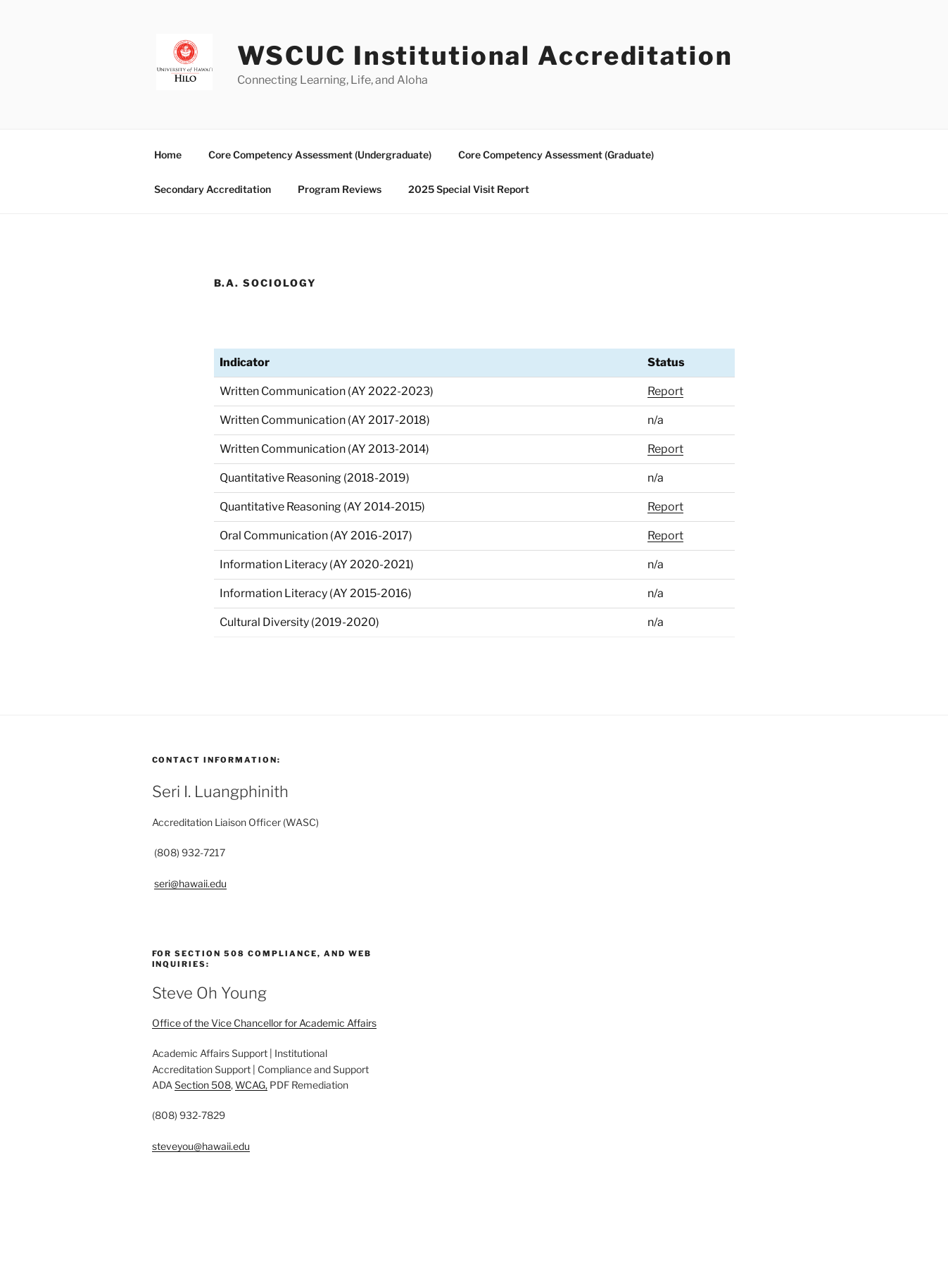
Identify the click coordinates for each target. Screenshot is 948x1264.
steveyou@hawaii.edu (201, 1146)
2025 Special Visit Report (468, 189)
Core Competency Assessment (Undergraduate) (319, 155)
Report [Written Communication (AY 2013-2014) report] (665, 449)
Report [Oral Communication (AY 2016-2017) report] (665, 535)
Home (168, 155)
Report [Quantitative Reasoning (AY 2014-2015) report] (665, 506)
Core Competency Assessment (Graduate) (556, 155)
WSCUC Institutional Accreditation (485, 55)
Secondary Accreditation (212, 189)
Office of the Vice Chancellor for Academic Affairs (264, 1023)
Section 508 (203, 1085)
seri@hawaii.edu (190, 883)
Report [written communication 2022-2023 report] (665, 391)
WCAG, (251, 1085)
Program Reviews (339, 189)
